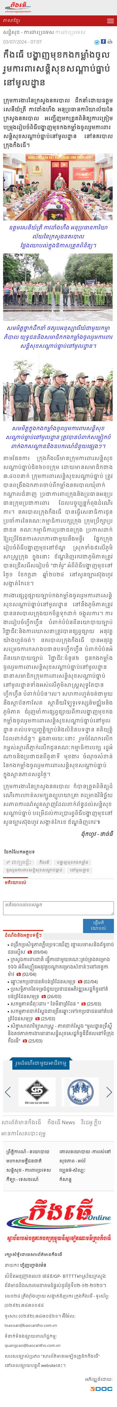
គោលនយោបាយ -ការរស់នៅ (85, 1152)
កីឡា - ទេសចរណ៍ (22, 1179)
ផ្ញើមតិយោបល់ (98, 925)
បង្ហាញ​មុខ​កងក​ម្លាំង (72, 863)
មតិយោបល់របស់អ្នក (58, 908)
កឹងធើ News (61, 1123)
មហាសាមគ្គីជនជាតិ (24, 1161)
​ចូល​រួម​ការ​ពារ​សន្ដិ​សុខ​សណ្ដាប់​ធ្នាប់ (34, 870)
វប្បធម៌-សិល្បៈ (72, 1170)
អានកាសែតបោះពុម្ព (23, 1134)
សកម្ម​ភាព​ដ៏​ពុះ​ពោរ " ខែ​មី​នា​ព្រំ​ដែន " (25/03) (55, 1004)
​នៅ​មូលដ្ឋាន (79, 870)
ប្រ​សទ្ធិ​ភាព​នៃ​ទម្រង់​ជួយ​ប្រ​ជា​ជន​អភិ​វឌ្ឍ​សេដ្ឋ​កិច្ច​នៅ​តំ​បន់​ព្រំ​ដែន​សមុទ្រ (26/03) (58, 993)
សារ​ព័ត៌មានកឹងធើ (21, 1123)
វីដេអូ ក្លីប (91, 1123)
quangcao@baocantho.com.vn (33, 1345)
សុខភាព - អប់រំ (72, 1161)
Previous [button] (7, 1092)
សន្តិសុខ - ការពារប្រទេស (28, 33)
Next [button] (109, 1092)
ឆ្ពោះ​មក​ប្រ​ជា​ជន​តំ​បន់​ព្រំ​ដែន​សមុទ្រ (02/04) (54, 982)
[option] (37, 1091)
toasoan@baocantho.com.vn (31, 1325)
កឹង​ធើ (44, 863)
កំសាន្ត (65, 1179)
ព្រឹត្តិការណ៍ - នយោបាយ (27, 1152)
